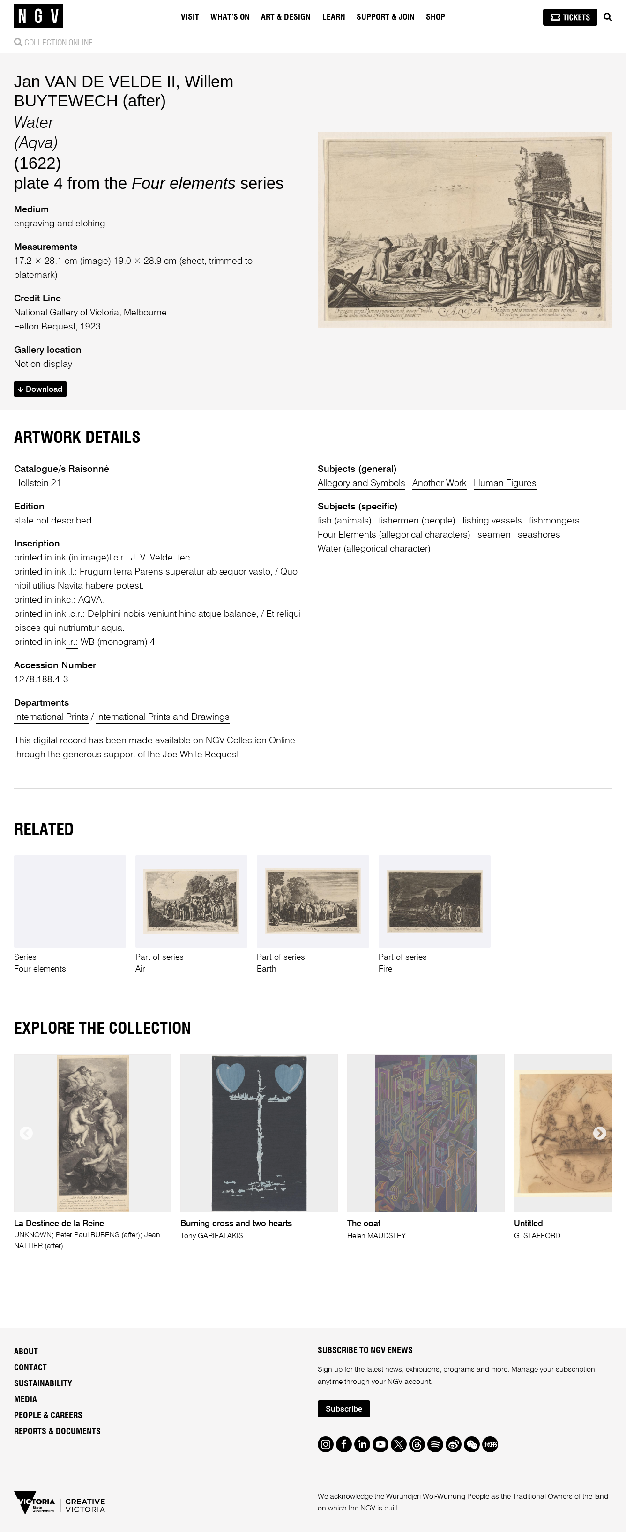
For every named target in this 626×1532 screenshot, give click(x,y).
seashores (539, 535)
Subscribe (344, 1409)
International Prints (51, 717)
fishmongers (554, 521)
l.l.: (71, 572)
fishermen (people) (417, 521)
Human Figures (505, 483)
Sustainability (43, 1384)
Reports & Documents (57, 1431)
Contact (30, 1368)
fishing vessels (492, 521)
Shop (435, 17)
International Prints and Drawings (163, 717)
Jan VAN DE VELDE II (95, 81)
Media (25, 1400)
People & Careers (48, 1416)
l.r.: (72, 642)
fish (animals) (345, 521)
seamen (494, 535)
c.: (71, 600)
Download (40, 390)
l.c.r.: (118, 558)
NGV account (409, 1382)
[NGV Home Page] (38, 16)
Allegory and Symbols (361, 483)
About (26, 1352)
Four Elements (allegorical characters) (394, 535)
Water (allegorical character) (374, 549)
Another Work (439, 483)
